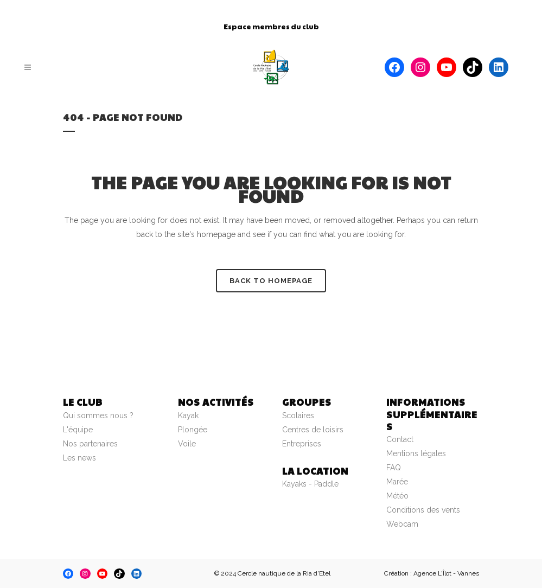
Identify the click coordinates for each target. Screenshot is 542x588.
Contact (399, 439)
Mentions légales (416, 453)
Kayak (188, 415)
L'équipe (78, 429)
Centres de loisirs (312, 429)
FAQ (393, 467)
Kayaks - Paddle (310, 484)
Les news (79, 457)
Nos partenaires (90, 443)
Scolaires (298, 415)
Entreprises (301, 443)
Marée (397, 481)
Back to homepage (271, 281)
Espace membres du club (271, 26)
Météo (397, 495)
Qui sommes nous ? (98, 415)
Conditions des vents (423, 510)
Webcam (402, 524)
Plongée (192, 429)
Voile (187, 443)
